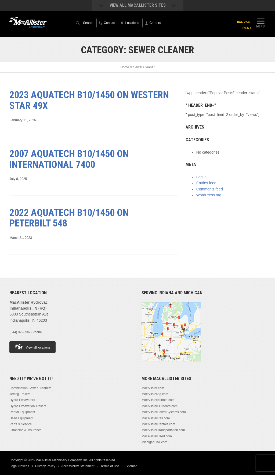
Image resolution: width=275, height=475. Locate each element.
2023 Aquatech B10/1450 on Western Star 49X (89, 100)
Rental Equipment (22, 412)
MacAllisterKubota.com (158, 400)
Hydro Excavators (22, 400)
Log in (201, 177)
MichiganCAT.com (154, 442)
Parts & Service (20, 424)
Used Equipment (21, 418)
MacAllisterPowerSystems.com (164, 412)
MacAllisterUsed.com (157, 436)
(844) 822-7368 (20, 332)
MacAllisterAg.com (155, 394)
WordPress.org (208, 195)
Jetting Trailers (19, 394)
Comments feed (209, 189)
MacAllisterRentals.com (158, 424)
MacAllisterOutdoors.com (160, 406)
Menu (260, 22)
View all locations (32, 347)
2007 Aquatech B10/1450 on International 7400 (69, 159)
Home (125, 67)
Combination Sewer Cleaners (30, 388)
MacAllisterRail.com (156, 418)
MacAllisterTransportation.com (163, 430)
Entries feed (206, 183)
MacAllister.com (153, 388)
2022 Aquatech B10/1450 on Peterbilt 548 (69, 218)
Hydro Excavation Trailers (27, 406)
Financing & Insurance (25, 430)
